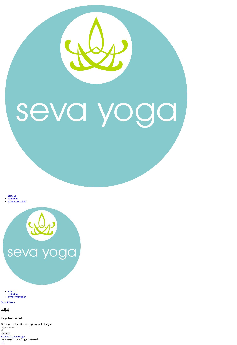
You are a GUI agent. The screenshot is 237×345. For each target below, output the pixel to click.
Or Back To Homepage (13, 336)
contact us (13, 198)
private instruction (17, 201)
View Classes (8, 302)
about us (12, 195)
